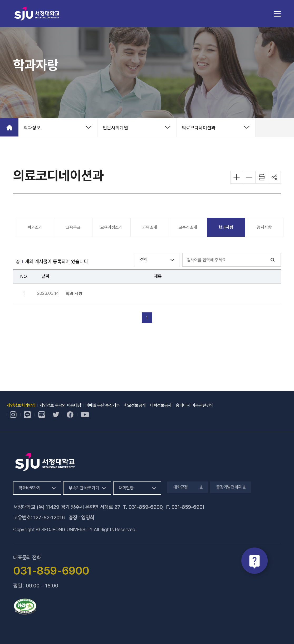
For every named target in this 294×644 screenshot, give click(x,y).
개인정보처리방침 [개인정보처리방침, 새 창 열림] (21, 405)
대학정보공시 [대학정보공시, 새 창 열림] (161, 405)
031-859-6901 (188, 507)
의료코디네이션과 (198, 127)
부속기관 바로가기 (84, 487)
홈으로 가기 (9, 127)
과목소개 (149, 227)
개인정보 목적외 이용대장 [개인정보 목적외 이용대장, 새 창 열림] (60, 405)
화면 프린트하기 (262, 177)
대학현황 (126, 487)
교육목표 (73, 227)
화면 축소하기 (249, 177)
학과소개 (35, 227)
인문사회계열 (115, 127)
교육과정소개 (111, 227)
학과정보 (32, 127)
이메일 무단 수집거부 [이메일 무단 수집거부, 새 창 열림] (102, 405)
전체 (144, 259)
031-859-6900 (146, 507)
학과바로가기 (30, 487)
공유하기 (274, 177)
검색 (272, 260)
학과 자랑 (74, 294)
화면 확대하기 (236, 177)
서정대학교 (37, 13)
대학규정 (187, 487)
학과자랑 (225, 227)
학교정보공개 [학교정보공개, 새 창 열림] (135, 405)
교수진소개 (188, 227)
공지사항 (264, 227)
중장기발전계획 (230, 487)
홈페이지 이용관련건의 (195, 405)
